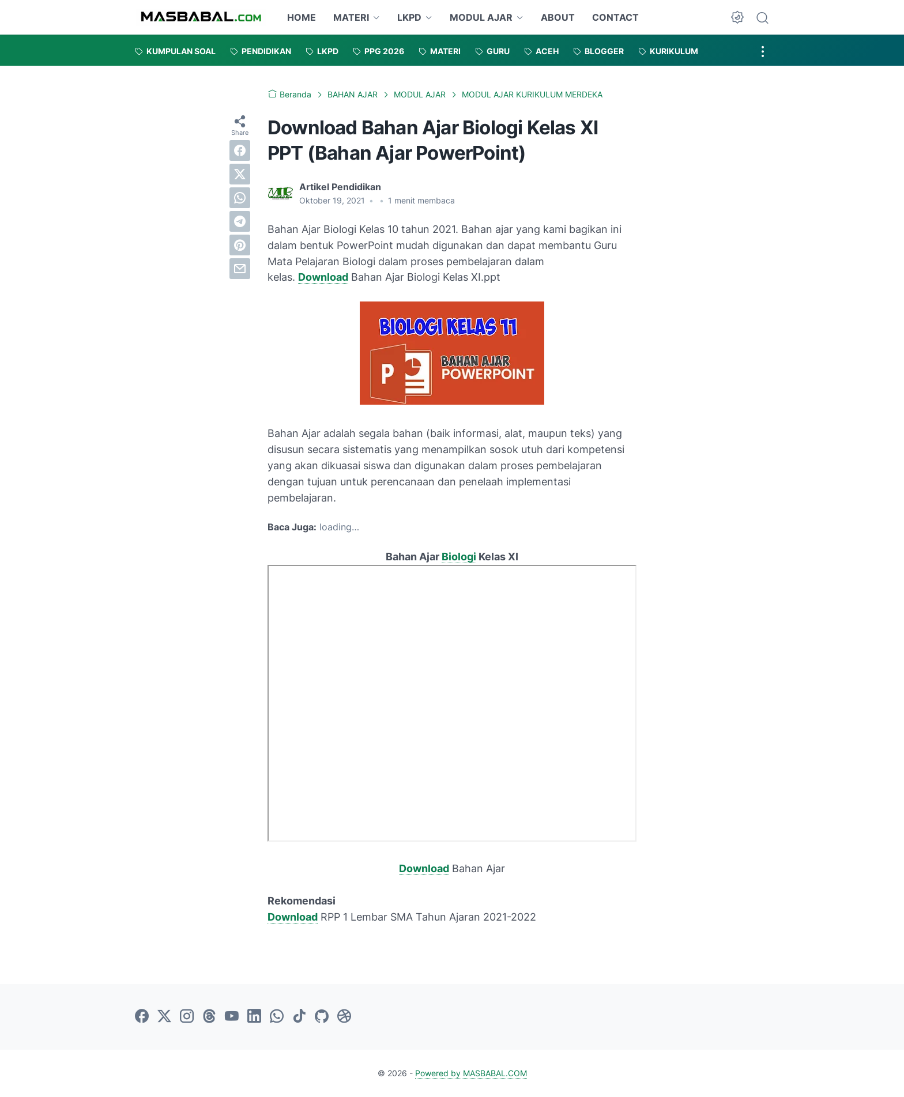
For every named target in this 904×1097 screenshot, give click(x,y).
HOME (301, 17)
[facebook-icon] (142, 1016)
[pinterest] (239, 245)
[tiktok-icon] (299, 1016)
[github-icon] (322, 1016)
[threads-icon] (209, 1016)
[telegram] (239, 221)
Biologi (459, 557)
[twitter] (239, 174)
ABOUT (558, 17)
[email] (239, 268)
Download (323, 277)
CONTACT (615, 17)
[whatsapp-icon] (277, 1016)
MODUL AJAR (481, 17)
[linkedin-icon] (254, 1016)
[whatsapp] (239, 197)
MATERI (351, 17)
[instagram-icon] (187, 1016)
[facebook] (239, 150)
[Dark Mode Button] (737, 17)
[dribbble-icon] (344, 1016)
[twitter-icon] (164, 1016)
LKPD (409, 17)
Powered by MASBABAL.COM (471, 1073)
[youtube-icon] (232, 1016)
